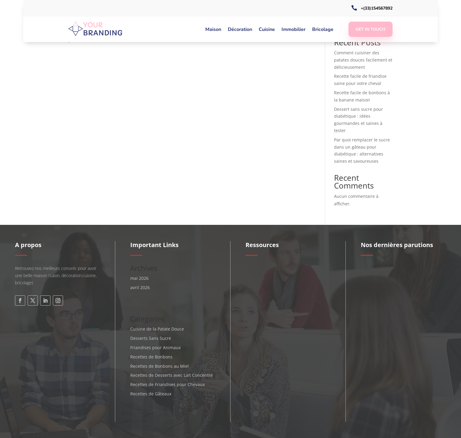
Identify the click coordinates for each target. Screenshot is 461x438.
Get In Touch (370, 29)
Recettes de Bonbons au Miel (159, 366)
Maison (213, 30)
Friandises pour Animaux (155, 347)
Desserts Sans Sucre (150, 338)
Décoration (240, 30)
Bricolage (322, 30)
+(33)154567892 (377, 8)
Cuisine (267, 30)
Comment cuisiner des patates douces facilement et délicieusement (363, 60)
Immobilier (294, 30)
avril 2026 (140, 287)
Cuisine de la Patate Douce (157, 329)
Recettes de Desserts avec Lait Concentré (171, 375)
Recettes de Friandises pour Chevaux (167, 384)
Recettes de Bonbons (151, 357)
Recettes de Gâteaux (150, 394)
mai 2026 (139, 278)
